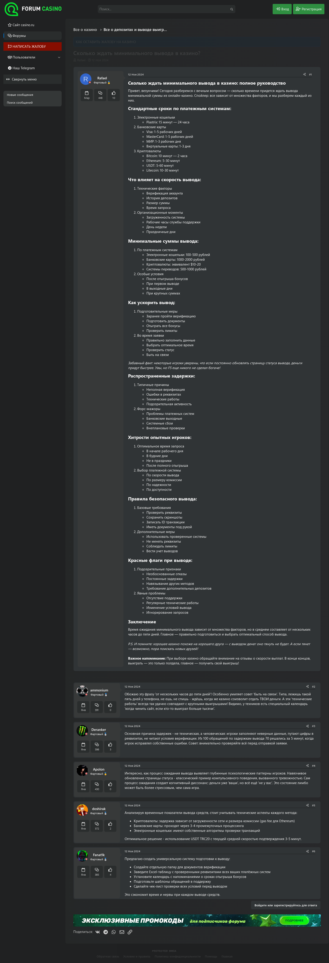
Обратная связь (108, 956)
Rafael (81, 60)
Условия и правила (136, 956)
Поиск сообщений (20, 102)
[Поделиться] (304, 74)
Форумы (19, 35)
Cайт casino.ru (23, 24)
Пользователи (24, 57)
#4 (313, 765)
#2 (313, 686)
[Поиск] (166, 9)
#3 (313, 726)
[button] (59, 57)
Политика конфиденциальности (178, 956)
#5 (313, 805)
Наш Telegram (24, 68)
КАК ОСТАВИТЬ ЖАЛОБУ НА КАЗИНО (106, 41)
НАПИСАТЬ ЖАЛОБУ (29, 46)
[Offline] (89, 82)
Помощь (211, 956)
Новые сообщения (20, 95)
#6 (313, 851)
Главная (227, 956)
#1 (310, 74)
